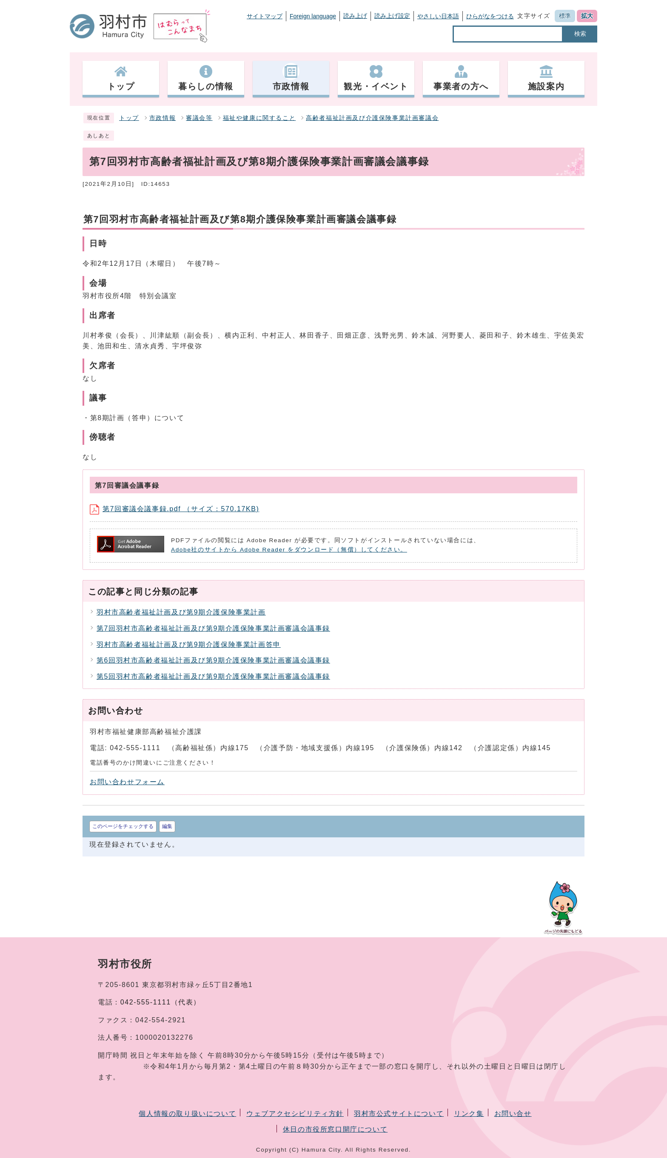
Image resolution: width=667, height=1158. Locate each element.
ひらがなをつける (490, 16)
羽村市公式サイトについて (399, 1113)
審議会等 (199, 118)
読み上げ (355, 15)
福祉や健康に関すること (259, 118)
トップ (129, 118)
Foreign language (313, 16)
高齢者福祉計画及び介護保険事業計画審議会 (372, 118)
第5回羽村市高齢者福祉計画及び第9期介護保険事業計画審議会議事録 (213, 676)
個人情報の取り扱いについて (187, 1113)
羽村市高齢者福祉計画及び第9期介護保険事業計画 (181, 612)
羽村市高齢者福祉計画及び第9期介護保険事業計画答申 (189, 644)
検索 (580, 33)
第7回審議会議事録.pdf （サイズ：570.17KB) (174, 508)
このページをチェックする (123, 826)
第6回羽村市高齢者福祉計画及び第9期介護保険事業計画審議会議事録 (213, 660)
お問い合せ (513, 1113)
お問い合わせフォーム (127, 781)
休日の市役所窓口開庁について (335, 1129)
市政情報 (162, 118)
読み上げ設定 (392, 15)
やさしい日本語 (438, 16)
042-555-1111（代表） (160, 1002)
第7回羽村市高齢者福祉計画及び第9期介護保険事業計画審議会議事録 (213, 628)
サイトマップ (264, 16)
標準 (565, 15)
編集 (167, 826)
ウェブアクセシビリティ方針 (295, 1113)
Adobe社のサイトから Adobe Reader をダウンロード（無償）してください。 (289, 549)
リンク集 (469, 1113)
